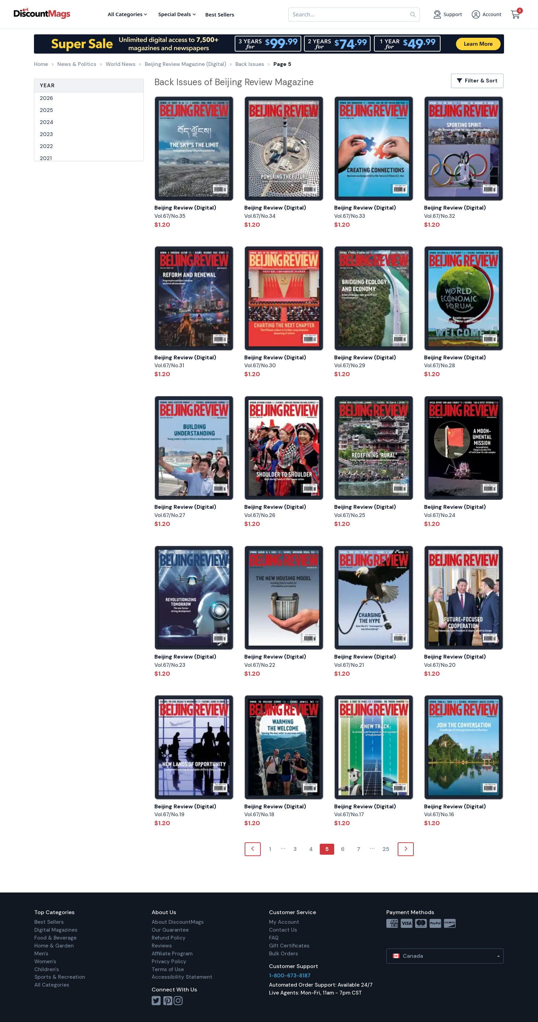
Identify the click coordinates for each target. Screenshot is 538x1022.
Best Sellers (49, 922)
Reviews (162, 945)
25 (386, 849)
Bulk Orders (283, 953)
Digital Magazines (56, 929)
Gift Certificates (289, 945)
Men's (41, 953)
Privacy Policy (169, 961)
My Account (284, 922)
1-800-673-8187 (290, 975)
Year (47, 85)
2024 (46, 122)
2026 (46, 98)
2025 (46, 110)
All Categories (51, 984)
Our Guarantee (170, 929)
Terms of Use (168, 969)
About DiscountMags (178, 922)
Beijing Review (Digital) (185, 207)
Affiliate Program (172, 953)
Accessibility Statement (182, 977)
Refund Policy (169, 937)
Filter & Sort (477, 80)
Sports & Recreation (59, 977)
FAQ (274, 937)
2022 (46, 146)
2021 (46, 158)
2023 (46, 134)
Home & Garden (54, 945)
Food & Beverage (55, 937)
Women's (45, 961)
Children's (46, 969)
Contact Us (283, 929)
